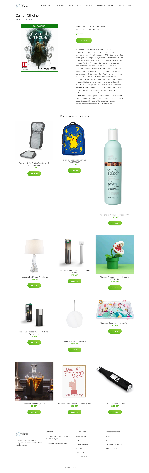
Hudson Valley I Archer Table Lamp (34, 278)
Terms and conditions (114, 446)
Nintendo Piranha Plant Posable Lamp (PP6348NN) (115, 279)
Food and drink (124, 6)
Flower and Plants (105, 6)
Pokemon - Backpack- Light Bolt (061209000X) (74, 162)
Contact (109, 442)
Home (18, 21)
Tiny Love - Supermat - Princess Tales (114, 324)
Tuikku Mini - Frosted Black (115, 405)
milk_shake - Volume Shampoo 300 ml (115, 216)
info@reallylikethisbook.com (56, 445)
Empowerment (91, 28)
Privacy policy (111, 450)
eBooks (89, 6)
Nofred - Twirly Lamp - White (74, 343)
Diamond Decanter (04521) (34, 405)
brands (60, 6)
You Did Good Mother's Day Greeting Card (74, 405)
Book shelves (47, 6)
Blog (108, 438)
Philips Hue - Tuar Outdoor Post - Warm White (74, 273)
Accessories (101, 28)
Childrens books (75, 6)
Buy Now (83, 42)
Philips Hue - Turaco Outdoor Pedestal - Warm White (34, 334)
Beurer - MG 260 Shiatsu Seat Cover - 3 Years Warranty (34, 165)
